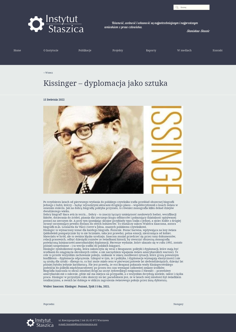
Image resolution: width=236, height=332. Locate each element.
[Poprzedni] (55, 304)
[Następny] (174, 304)
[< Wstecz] (55, 73)
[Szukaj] (191, 7)
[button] (51, 50)
